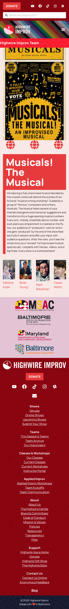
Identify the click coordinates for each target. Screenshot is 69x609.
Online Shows (34, 415)
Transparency (34, 535)
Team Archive (34, 441)
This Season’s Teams (35, 436)
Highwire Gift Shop (34, 561)
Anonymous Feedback (34, 582)
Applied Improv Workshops (34, 483)
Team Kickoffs (34, 488)
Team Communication (34, 492)
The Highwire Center (34, 509)
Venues (34, 411)
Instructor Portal (34, 471)
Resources (34, 531)
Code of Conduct (34, 518)
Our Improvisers (34, 445)
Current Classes (34, 462)
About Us (35, 505)
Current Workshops (35, 466)
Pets (34, 540)
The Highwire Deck (34, 565)
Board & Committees (34, 513)
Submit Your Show (34, 424)
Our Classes (34, 458)
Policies (34, 527)
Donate (12, 6)
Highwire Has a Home (34, 552)
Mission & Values (34, 522)
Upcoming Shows (34, 419)
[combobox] (34, 15)
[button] (63, 29)
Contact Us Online (34, 578)
